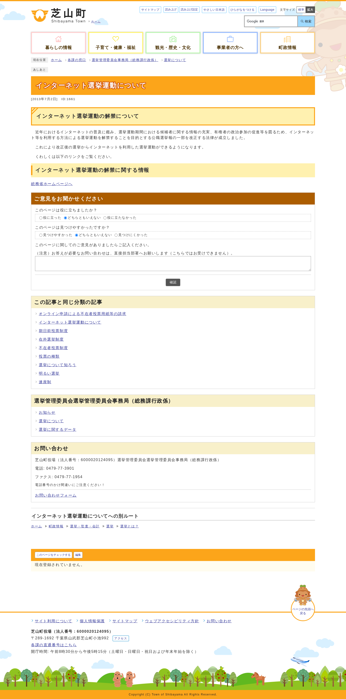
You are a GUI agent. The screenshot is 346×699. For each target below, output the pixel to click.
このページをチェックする (53, 555)
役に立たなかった (122, 218)
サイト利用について (53, 621)
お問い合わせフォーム (56, 495)
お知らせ (47, 412)
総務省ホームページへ (52, 184)
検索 (308, 21)
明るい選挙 (49, 373)
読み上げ (171, 9)
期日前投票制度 (53, 331)
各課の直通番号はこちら (54, 645)
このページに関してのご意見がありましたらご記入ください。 (93, 245)
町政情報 (56, 526)
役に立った (52, 218)
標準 (301, 9)
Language (267, 9)
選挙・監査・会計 (85, 526)
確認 (173, 282)
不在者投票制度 (53, 348)
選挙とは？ (129, 526)
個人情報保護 (92, 621)
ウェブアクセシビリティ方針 (172, 621)
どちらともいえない (84, 218)
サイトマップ (150, 9)
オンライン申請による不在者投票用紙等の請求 (82, 314)
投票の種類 (49, 356)
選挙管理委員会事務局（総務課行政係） (125, 60)
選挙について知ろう (57, 365)
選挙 (110, 526)
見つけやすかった (58, 235)
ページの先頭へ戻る (303, 611)
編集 (78, 555)
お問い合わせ (219, 621)
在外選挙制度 (51, 339)
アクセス (120, 638)
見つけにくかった (133, 235)
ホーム (56, 60)
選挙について (175, 60)
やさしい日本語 (214, 9)
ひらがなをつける (243, 9)
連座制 (45, 382)
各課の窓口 (77, 60)
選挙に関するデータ (57, 429)
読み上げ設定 (189, 9)
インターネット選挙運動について (70, 322)
